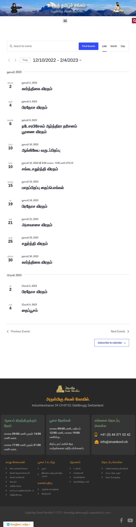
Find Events (88, 46)
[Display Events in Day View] (123, 46)
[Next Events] (15, 60)
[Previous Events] (9, 60)
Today (25, 60)
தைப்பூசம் (30, 310)
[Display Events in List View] (104, 46)
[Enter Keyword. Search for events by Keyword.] (43, 46)
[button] (65, 20)
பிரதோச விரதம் (34, 107)
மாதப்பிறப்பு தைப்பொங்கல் (43, 187)
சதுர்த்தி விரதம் (35, 243)
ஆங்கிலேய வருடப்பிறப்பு (41, 150)
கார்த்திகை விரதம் (37, 89)
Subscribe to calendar (110, 342)
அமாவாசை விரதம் (37, 225)
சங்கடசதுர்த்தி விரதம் (40, 169)
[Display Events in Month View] (113, 46)
